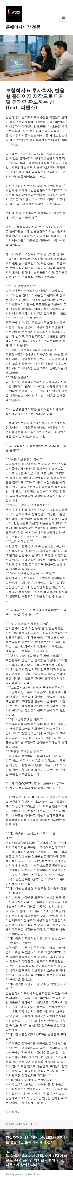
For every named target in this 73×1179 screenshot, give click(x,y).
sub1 (35, 1124)
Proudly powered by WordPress (23, 1174)
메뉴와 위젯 (63, 21)
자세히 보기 (13, 1112)
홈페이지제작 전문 (23, 27)
